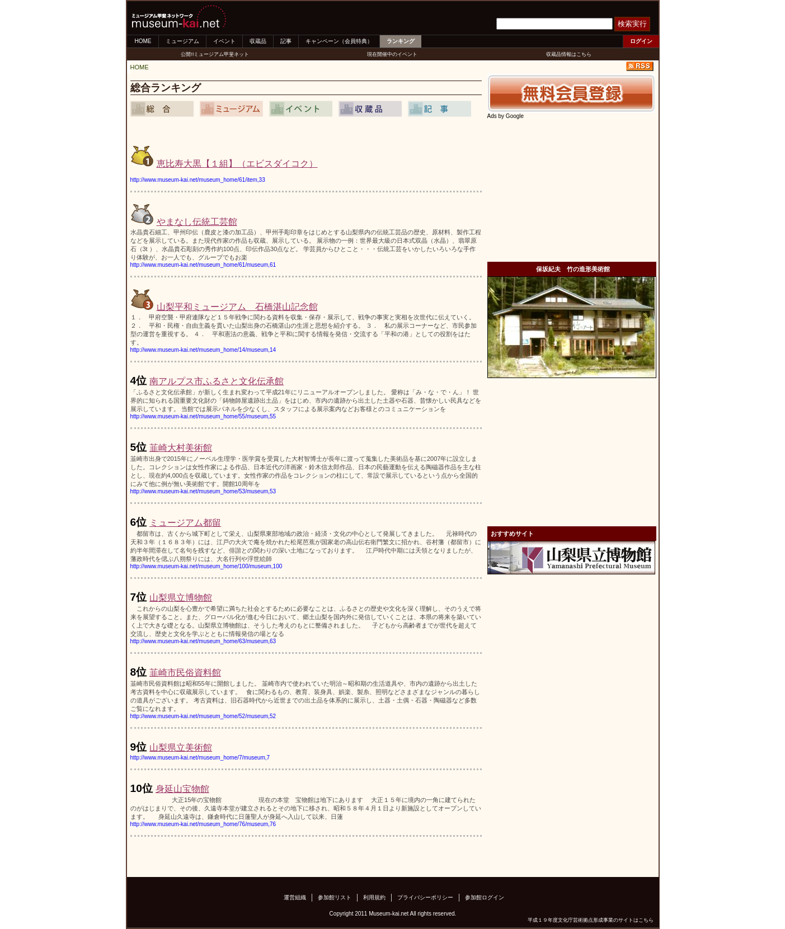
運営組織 (295, 897)
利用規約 (374, 897)
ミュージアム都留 (185, 522)
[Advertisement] (571, 189)
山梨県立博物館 (180, 597)
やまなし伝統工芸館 (197, 222)
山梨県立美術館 (180, 747)
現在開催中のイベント (392, 54)
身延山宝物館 (182, 789)
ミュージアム (182, 41)
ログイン (641, 41)
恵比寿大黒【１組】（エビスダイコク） (237, 163)
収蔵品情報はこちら (568, 54)
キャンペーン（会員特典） (339, 41)
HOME (143, 41)
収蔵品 (258, 41)
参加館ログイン (484, 897)
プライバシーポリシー (425, 897)
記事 (286, 41)
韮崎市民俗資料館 (185, 672)
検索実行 (632, 24)
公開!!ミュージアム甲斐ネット (215, 54)
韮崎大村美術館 (180, 447)
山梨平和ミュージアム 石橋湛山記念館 (237, 307)
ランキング (401, 41)
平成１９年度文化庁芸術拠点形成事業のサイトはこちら (591, 920)
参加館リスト (334, 897)
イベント (224, 41)
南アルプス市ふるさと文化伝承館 (216, 381)
